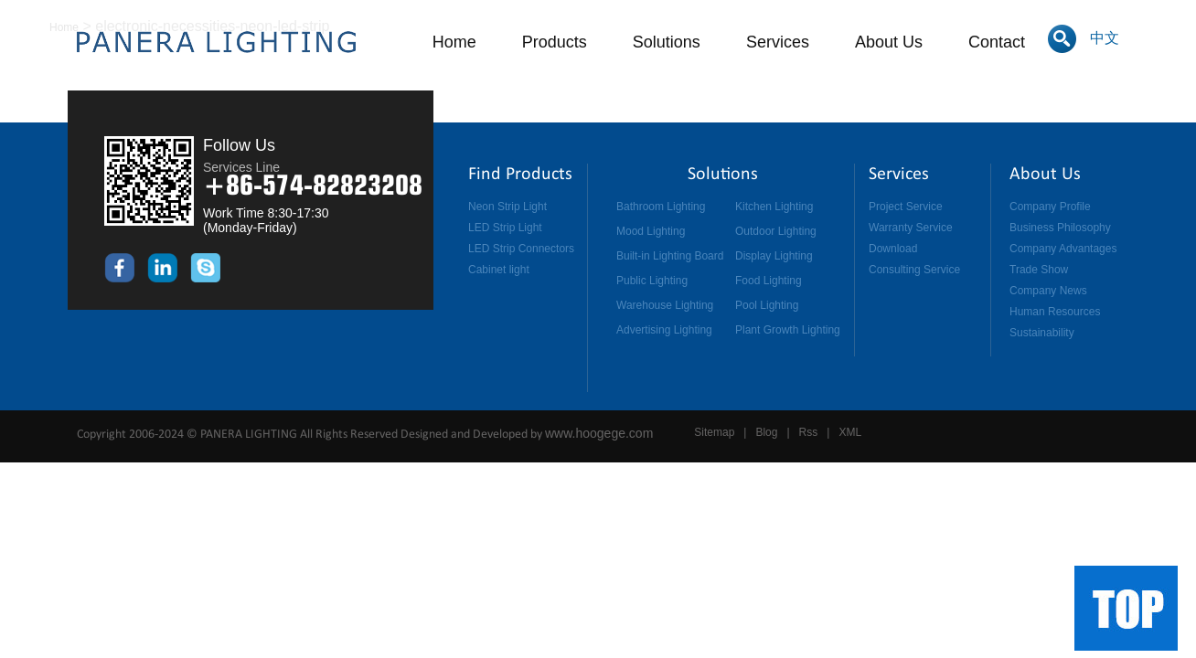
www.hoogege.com (599, 433)
